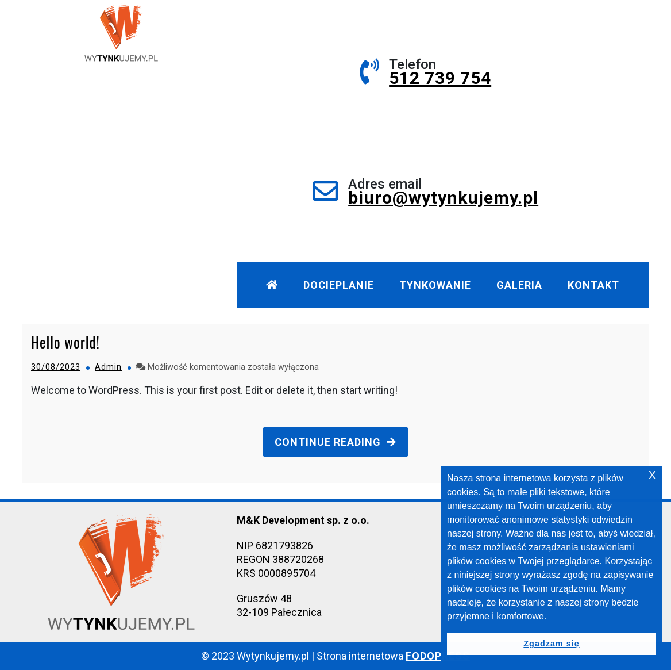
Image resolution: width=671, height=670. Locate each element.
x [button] (652, 474)
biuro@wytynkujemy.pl (443, 197)
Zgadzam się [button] (551, 643)
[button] (551, 617)
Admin (108, 367)
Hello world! (65, 342)
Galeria (519, 285)
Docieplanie (338, 285)
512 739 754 (440, 78)
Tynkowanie (435, 285)
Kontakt (593, 285)
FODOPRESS (438, 656)
